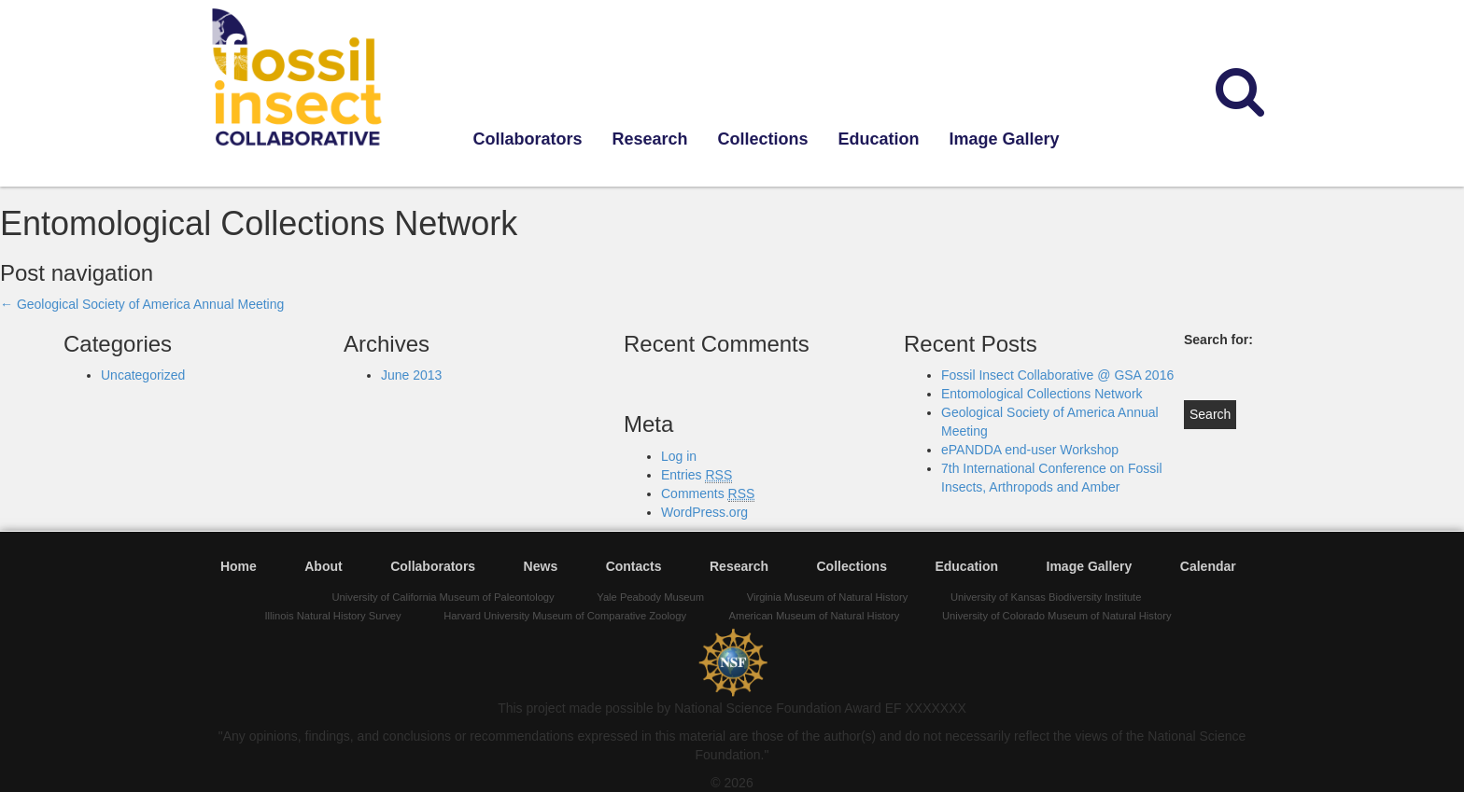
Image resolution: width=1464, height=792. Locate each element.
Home (238, 566)
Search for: (1218, 339)
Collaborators (528, 139)
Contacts (634, 566)
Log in (679, 456)
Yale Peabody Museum (650, 597)
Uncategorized (143, 375)
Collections (763, 139)
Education (879, 139)
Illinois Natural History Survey (332, 615)
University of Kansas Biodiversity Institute (1046, 597)
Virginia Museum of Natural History (827, 597)
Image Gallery (1005, 139)
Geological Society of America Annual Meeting (142, 304)
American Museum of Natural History (814, 615)
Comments (707, 494)
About (323, 566)
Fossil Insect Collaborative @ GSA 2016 (1057, 375)
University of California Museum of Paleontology (443, 597)
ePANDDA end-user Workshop (1030, 449)
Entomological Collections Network (1042, 393)
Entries (696, 475)
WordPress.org (704, 512)
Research (650, 139)
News (541, 566)
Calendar (1208, 566)
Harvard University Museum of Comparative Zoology (564, 615)
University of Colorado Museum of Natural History (1057, 615)
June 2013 (411, 375)
